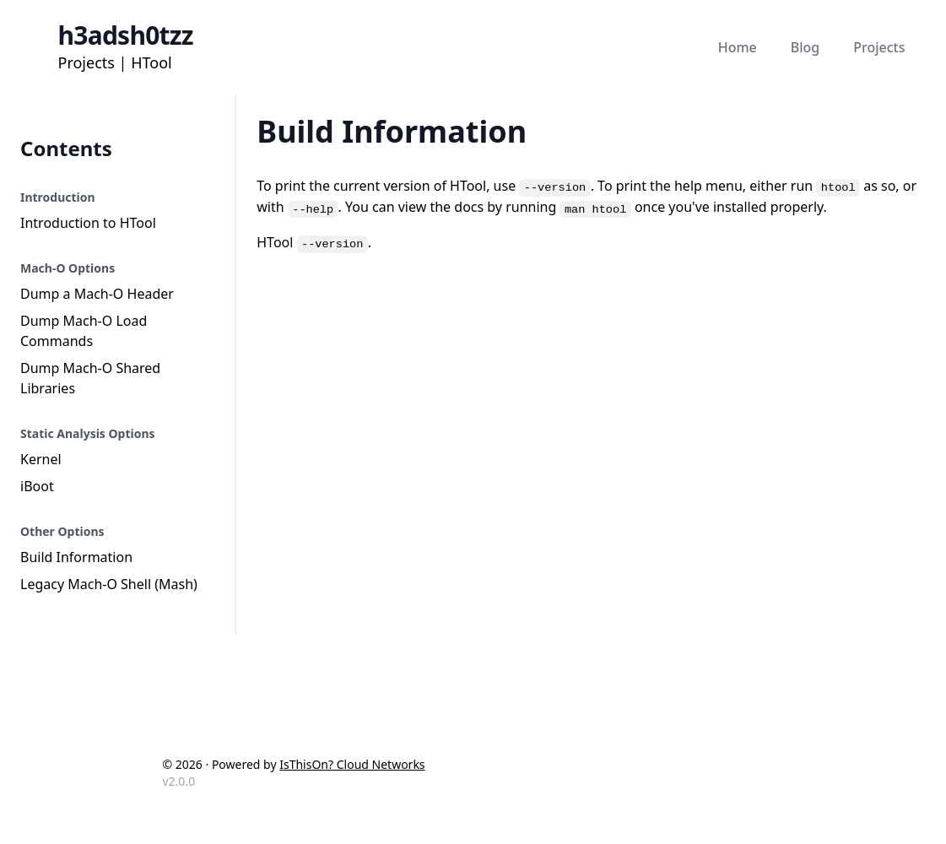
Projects (879, 47)
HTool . (314, 242)
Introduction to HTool (88, 223)
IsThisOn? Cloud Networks (351, 764)
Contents (66, 148)
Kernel (41, 459)
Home (737, 47)
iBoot (37, 486)
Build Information (76, 557)
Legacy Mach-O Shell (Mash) (108, 584)
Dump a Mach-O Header (97, 293)
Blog (805, 47)
